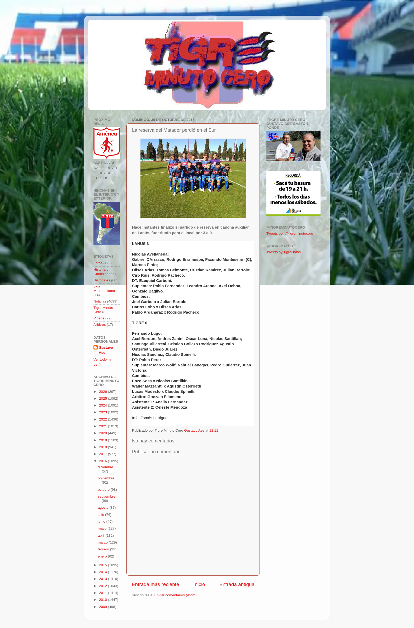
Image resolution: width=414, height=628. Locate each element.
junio (102, 521)
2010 (103, 600)
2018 (103, 447)
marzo (103, 542)
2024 (103, 405)
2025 (103, 398)
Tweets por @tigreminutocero (289, 233)
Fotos (97, 263)
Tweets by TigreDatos (283, 252)
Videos (98, 318)
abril (101, 535)
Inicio (199, 584)
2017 (103, 454)
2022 (103, 419)
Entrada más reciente (155, 584)
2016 (103, 461)
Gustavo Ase (106, 350)
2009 (103, 607)
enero (103, 556)
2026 (103, 392)
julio (101, 515)
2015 (103, 565)
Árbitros (99, 325)
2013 (103, 579)
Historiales (101, 280)
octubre (104, 490)
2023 (103, 412)
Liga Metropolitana (104, 288)
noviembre (106, 478)
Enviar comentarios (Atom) (175, 595)
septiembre (106, 496)
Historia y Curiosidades (103, 271)
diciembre (105, 467)
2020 (103, 433)
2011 (103, 593)
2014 (103, 572)
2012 (103, 586)
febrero (104, 549)
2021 (103, 426)
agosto (103, 507)
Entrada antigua (237, 584)
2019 (103, 440)
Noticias (99, 301)
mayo (102, 528)
